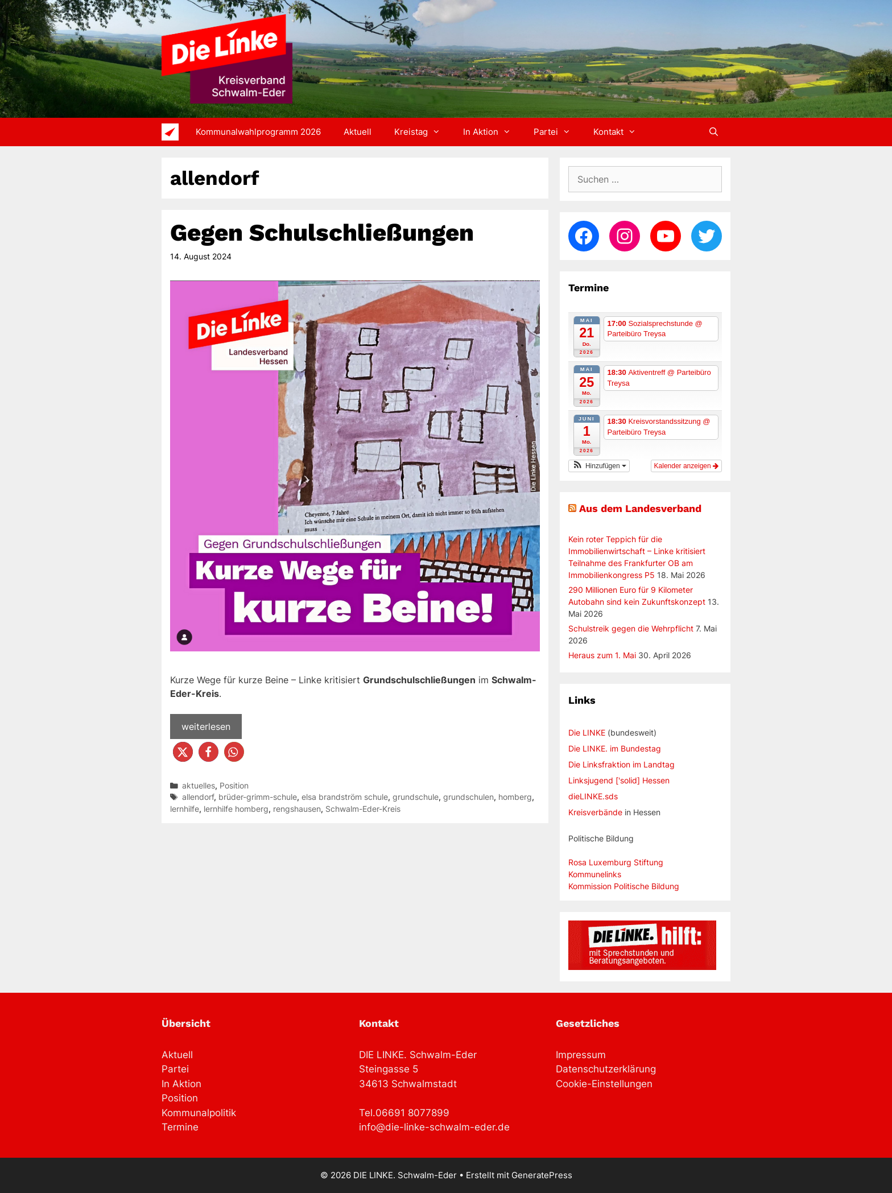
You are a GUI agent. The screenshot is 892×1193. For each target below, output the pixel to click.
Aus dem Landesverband (640, 508)
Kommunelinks (594, 874)
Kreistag (423, 132)
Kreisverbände (595, 812)
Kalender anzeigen (686, 466)
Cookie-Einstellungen (604, 1083)
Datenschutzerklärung (606, 1069)
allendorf (198, 797)
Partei (558, 132)
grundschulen (468, 797)
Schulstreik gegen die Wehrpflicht (630, 628)
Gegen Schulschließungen (322, 232)
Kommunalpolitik (199, 1112)
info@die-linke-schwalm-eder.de (434, 1127)
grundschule (416, 797)
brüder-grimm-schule (257, 797)
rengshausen (297, 809)
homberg (515, 797)
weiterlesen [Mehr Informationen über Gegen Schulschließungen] (205, 726)
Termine (180, 1127)
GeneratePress (541, 1175)
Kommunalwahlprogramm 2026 (258, 131)
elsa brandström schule (345, 797)
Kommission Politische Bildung (623, 886)
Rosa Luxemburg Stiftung (615, 862)
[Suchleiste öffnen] (713, 132)
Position (234, 785)
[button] (183, 752)
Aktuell (357, 131)
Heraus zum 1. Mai (602, 655)
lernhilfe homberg (236, 809)
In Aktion (492, 132)
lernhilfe (184, 809)
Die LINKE (586, 732)
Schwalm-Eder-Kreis (362, 809)
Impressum (581, 1054)
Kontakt (620, 132)
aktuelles (198, 785)
